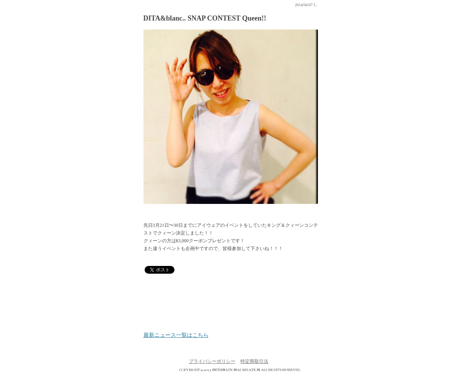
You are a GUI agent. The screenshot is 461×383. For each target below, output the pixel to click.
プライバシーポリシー (212, 361)
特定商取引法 (254, 361)
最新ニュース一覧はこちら (176, 335)
